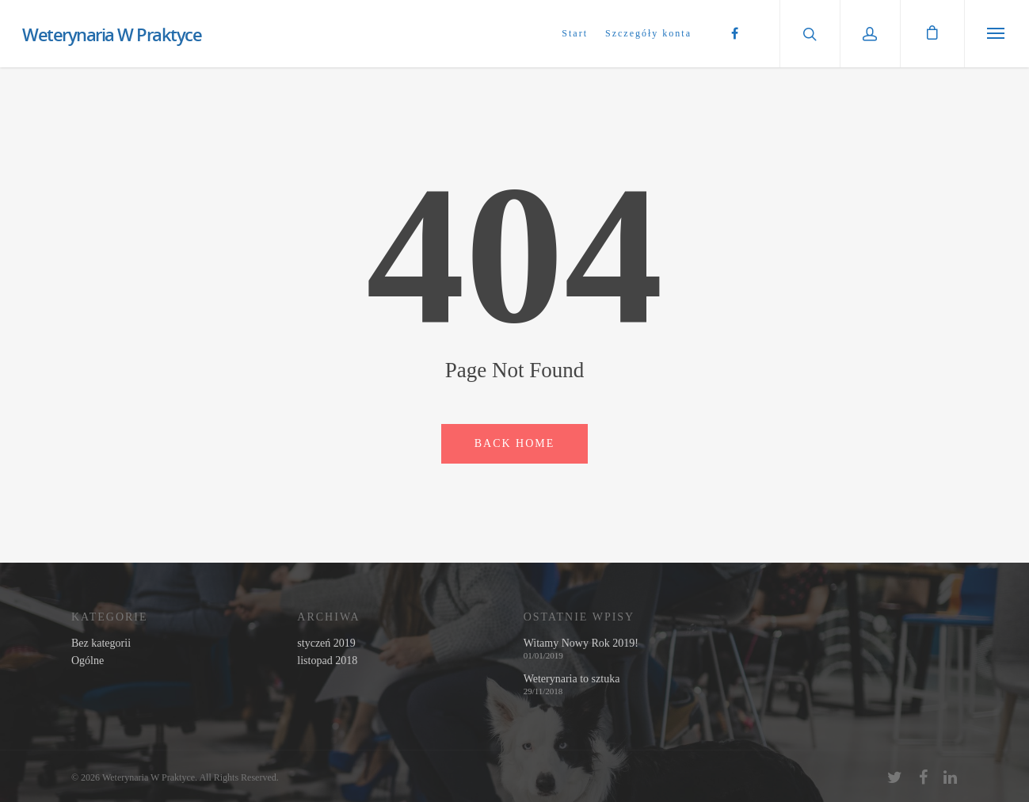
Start (575, 33)
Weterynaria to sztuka (572, 679)
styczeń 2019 (326, 643)
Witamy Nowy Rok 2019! (581, 643)
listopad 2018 (327, 660)
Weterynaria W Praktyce (111, 34)
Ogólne (87, 660)
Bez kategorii (101, 643)
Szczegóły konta (648, 33)
